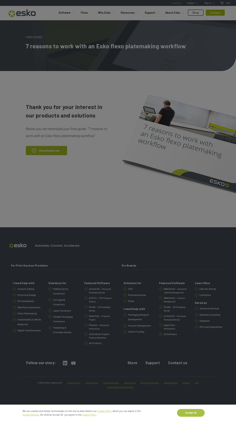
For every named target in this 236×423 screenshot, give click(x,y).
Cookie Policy (104, 412)
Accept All (191, 414)
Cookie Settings (30, 416)
